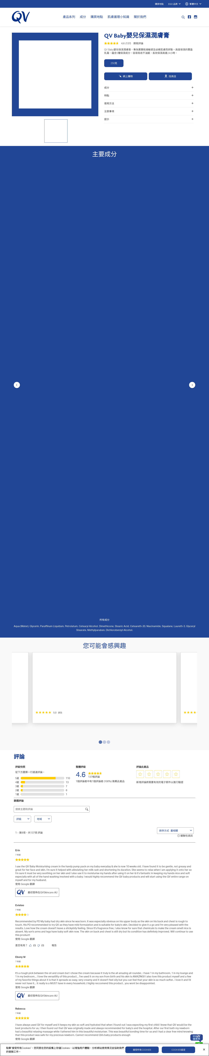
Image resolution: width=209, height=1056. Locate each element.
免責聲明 (191, 963)
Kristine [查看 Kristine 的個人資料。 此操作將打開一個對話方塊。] (19, 777)
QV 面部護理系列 (23, 946)
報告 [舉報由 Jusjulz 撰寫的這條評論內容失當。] (54, 720)
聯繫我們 (77, 922)
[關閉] (204, 1049)
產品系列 (69, 17)
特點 (148, 95)
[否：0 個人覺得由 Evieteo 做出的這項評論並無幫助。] (41, 520)
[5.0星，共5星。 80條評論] (30, 308)
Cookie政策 (169, 963)
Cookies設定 (178, 1049)
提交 (104, 887)
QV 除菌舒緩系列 (23, 936)
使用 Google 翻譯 (25, 459)
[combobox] (179, 406)
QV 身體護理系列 (23, 922)
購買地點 (97, 17)
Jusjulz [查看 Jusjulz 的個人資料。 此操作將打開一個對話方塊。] (19, 684)
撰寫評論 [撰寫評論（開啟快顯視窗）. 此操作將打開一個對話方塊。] (138, 43)
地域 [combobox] (44, 394)
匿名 (17, 635)
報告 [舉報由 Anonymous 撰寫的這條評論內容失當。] (54, 672)
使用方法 (148, 103)
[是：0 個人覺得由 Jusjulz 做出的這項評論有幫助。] (33, 720)
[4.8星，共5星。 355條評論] (92, 308)
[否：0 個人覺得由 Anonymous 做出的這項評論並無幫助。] (41, 672)
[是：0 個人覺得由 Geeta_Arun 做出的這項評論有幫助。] (33, 765)
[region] (104, 1050)
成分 (83, 17)
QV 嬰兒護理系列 (23, 941)
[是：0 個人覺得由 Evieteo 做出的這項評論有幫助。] (33, 520)
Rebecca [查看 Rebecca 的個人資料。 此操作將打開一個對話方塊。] (20, 584)
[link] (95, 350)
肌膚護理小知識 (118, 17)
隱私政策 (147, 963)
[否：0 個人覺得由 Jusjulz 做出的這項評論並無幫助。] (41, 720)
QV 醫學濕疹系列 (23, 932)
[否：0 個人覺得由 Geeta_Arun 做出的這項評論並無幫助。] (41, 765)
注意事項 (148, 111)
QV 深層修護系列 (23, 927)
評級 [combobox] (23, 394)
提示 (148, 119)
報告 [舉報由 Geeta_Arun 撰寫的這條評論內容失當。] (54, 765)
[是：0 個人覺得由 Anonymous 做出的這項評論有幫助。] (33, 672)
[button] (140, 349)
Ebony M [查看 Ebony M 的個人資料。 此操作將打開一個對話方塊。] (20, 532)
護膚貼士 (48, 932)
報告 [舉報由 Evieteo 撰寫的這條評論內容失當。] (54, 520)
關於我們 (140, 17)
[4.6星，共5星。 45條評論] (153, 308)
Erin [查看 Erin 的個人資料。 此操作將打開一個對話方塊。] (17, 425)
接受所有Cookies (142, 1049)
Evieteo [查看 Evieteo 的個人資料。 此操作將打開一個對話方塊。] (19, 481)
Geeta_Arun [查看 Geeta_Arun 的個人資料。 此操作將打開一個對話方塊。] (22, 732)
